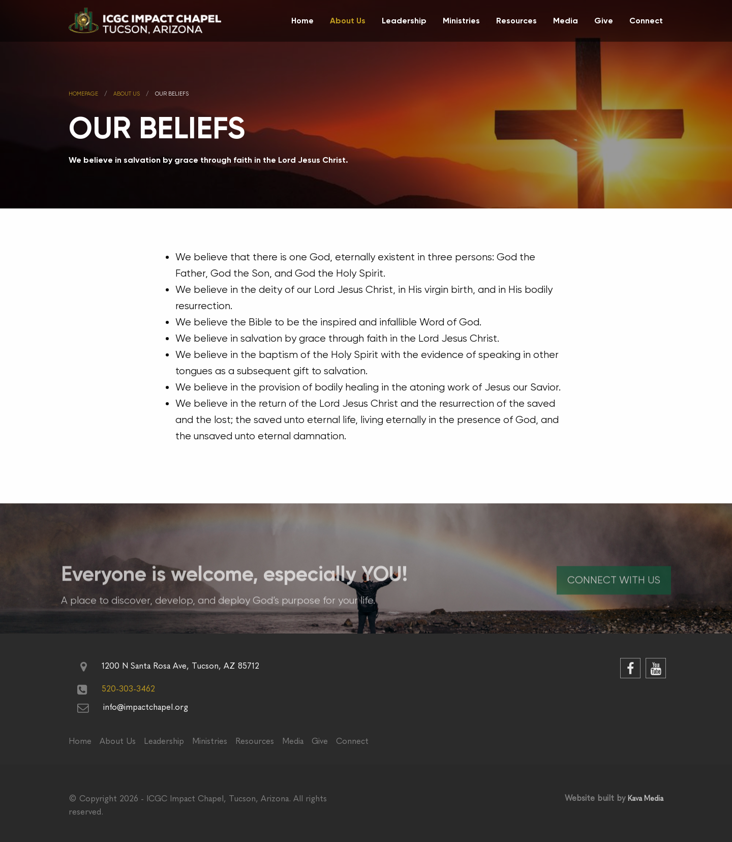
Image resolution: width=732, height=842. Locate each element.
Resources (516, 20)
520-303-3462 (128, 689)
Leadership (404, 20)
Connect (646, 20)
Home (302, 20)
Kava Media (645, 798)
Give (603, 20)
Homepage (83, 94)
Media (565, 20)
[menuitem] (302, 21)
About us (126, 94)
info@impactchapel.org (145, 707)
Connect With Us (613, 594)
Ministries (461, 20)
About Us (347, 20)
